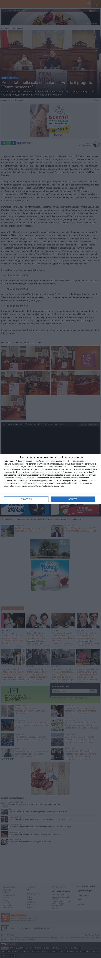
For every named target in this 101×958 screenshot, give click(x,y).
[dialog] (50, 479)
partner (22, 461)
